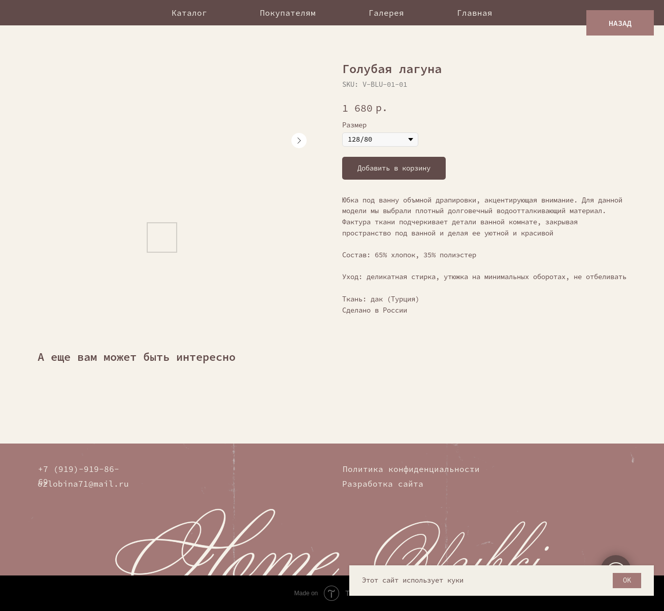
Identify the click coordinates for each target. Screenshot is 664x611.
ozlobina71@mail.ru (83, 484)
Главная (474, 13)
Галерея (386, 13)
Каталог (189, 13)
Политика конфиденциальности (411, 469)
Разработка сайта (382, 484)
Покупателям (288, 13)
